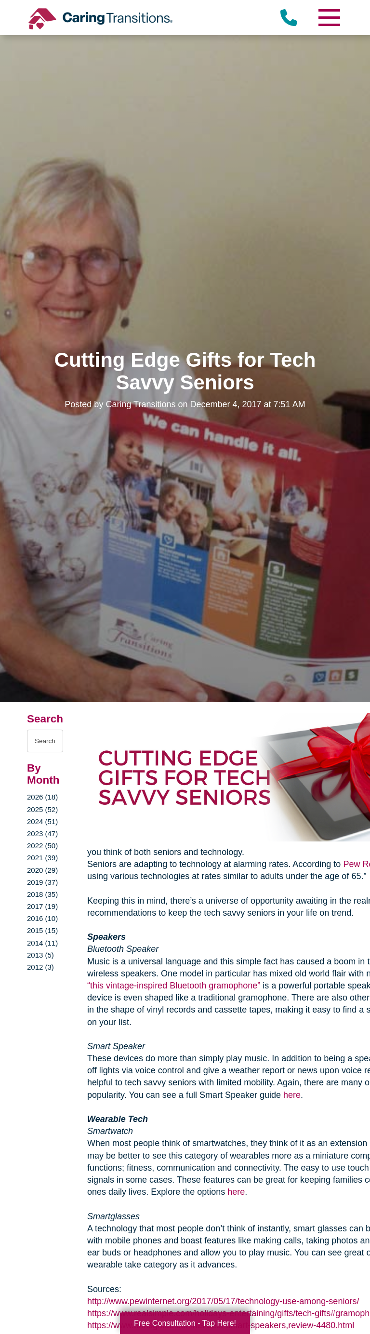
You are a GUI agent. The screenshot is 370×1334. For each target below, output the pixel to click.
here (292, 1095)
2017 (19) (42, 906)
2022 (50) (42, 845)
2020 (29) (42, 870)
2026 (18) (42, 797)
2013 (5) (40, 955)
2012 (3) (40, 967)
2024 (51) (42, 821)
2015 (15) (42, 930)
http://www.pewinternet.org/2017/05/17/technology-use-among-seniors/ (223, 1301)
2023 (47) (42, 833)
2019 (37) (42, 882)
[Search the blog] (45, 741)
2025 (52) (42, 809)
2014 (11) (42, 943)
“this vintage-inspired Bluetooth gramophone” (173, 985)
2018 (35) (42, 894)
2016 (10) (42, 918)
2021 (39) (42, 858)
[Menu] (328, 17)
